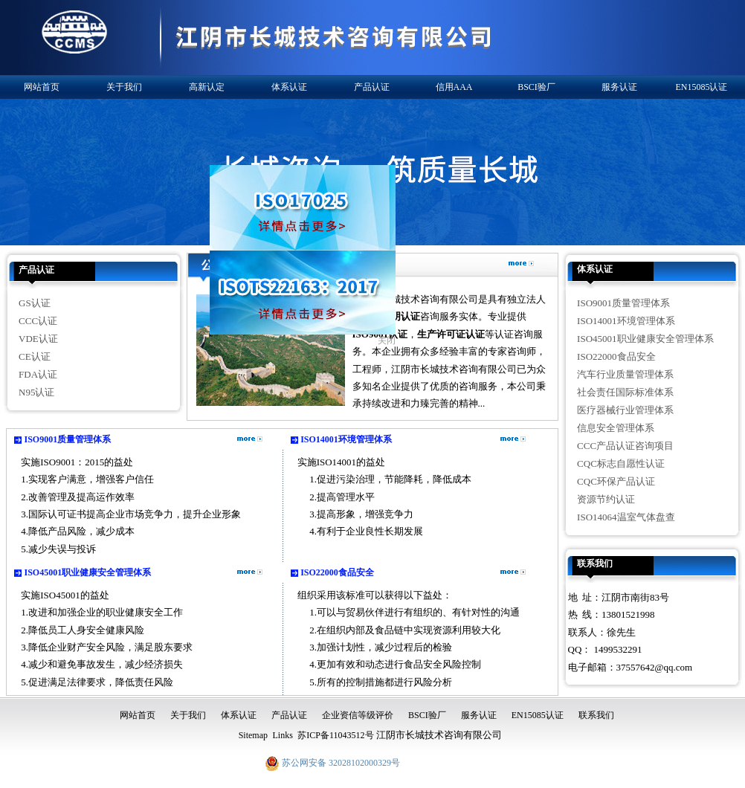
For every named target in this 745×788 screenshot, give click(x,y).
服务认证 (619, 87)
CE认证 (35, 356)
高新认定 (207, 87)
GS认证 (35, 303)
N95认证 (36, 392)
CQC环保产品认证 (616, 481)
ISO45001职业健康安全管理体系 (88, 572)
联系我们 (595, 563)
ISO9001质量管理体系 (68, 439)
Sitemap (253, 735)
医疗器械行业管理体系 (625, 410)
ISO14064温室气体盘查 (625, 517)
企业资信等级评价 (357, 715)
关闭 (383, 337)
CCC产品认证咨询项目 (625, 445)
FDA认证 (38, 374)
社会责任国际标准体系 (625, 392)
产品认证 (372, 87)
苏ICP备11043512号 (335, 735)
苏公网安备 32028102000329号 (332, 763)
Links (282, 735)
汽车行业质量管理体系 (625, 374)
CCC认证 (38, 320)
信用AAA (454, 87)
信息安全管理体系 (615, 427)
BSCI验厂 (536, 87)
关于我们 (124, 87)
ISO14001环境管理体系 (346, 439)
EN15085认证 (702, 87)
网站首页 (41, 87)
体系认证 (289, 87)
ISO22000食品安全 (337, 572)
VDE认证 (38, 338)
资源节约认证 (606, 499)
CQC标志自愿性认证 (621, 463)
